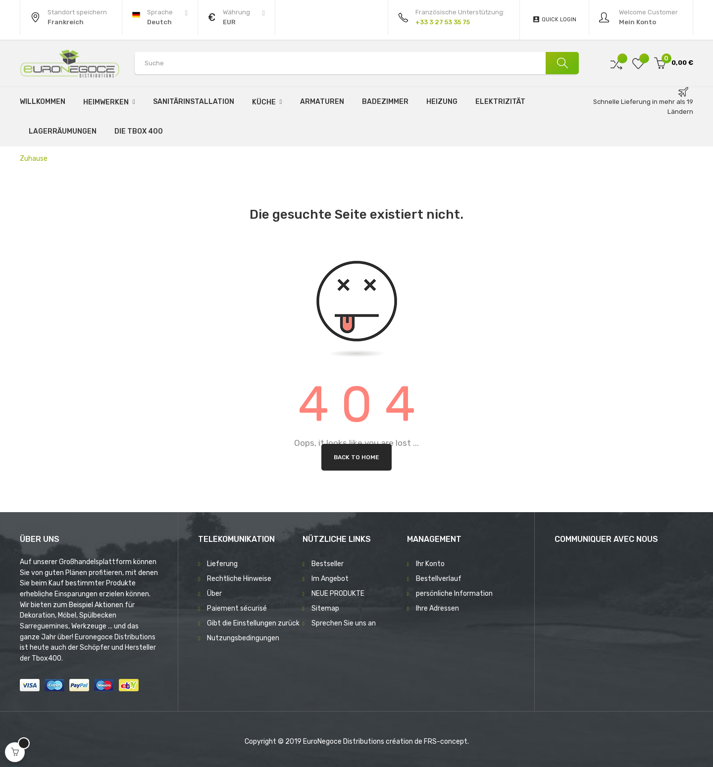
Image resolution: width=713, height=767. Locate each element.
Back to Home (356, 457)
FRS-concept (445, 741)
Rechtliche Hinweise (239, 579)
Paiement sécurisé (237, 608)
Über (214, 593)
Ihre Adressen (437, 608)
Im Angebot (330, 579)
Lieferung (222, 564)
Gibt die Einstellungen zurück (253, 623)
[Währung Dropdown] (236, 17)
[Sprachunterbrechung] (160, 17)
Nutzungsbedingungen (243, 638)
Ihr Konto (430, 564)
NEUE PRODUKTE (337, 593)
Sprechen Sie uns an (343, 623)
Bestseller (327, 564)
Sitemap (325, 608)
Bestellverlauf (438, 579)
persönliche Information (454, 593)
